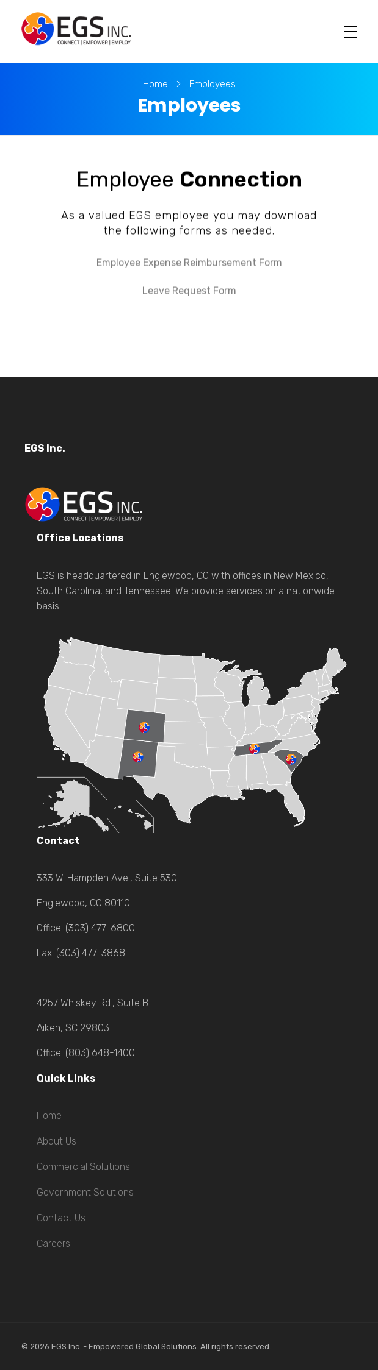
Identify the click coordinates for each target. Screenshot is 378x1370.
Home (155, 84)
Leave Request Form (189, 290)
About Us (56, 1141)
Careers (53, 1243)
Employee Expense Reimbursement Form (189, 262)
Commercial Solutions (83, 1167)
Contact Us (61, 1218)
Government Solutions (85, 1192)
